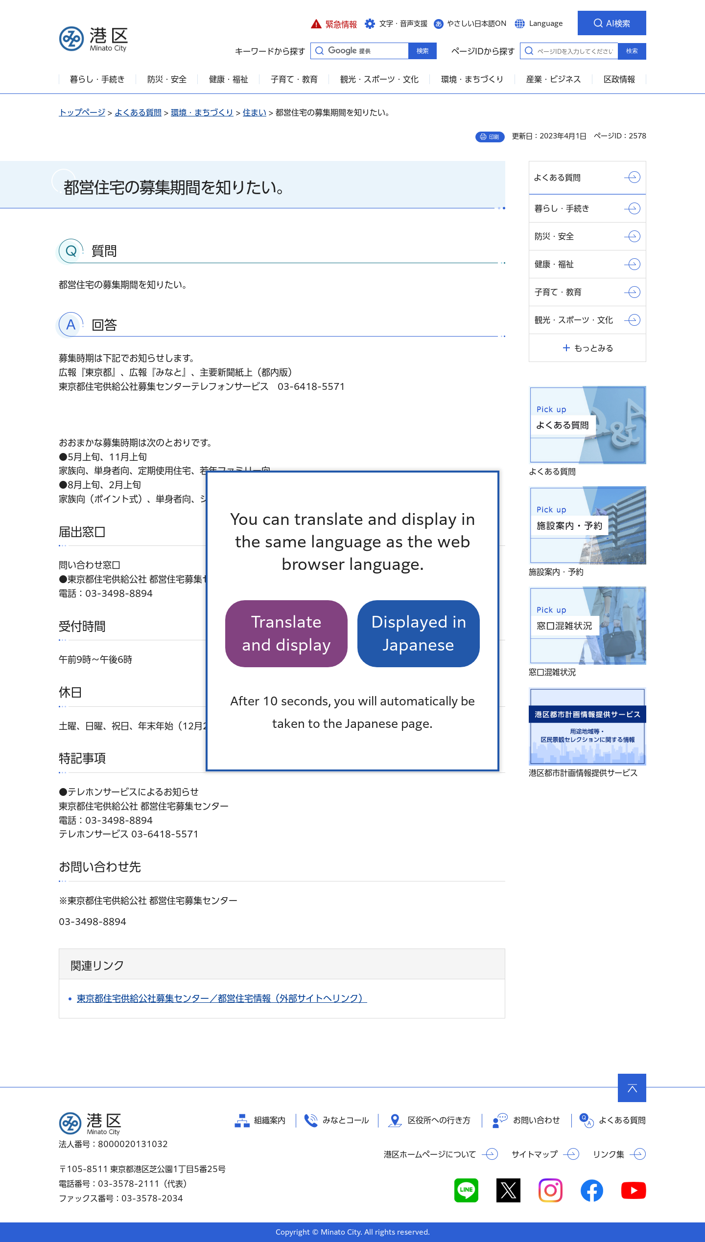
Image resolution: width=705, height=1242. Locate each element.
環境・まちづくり (202, 112)
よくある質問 (138, 112)
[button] (333, 23)
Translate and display (286, 633)
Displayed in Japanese (419, 633)
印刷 (494, 137)
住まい (254, 112)
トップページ (82, 112)
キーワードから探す (319, 50)
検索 (632, 50)
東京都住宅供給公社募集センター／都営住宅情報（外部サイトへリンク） (222, 998)
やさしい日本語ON (477, 23)
